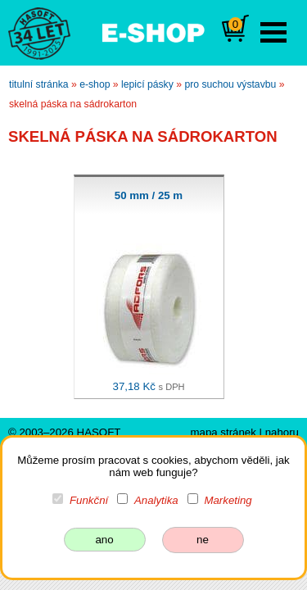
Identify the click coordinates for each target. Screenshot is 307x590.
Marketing (227, 500)
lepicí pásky (147, 84)
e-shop (94, 84)
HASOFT (99, 432)
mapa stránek (222, 432)
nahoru (282, 432)
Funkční (89, 500)
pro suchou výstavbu (230, 84)
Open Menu (273, 32)
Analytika (156, 500)
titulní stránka (39, 84)
